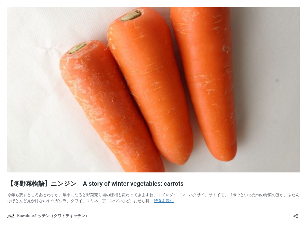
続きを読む (164, 200)
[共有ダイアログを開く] (296, 214)
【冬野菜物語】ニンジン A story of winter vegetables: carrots (95, 183)
